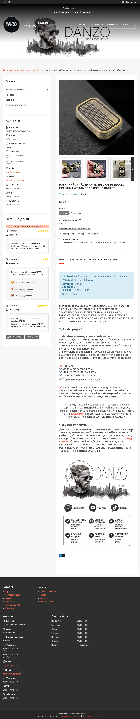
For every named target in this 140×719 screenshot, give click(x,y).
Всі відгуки (32, 337)
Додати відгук (14, 337)
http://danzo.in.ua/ (14, 172)
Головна (81, 24)
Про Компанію (46, 601)
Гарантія (9, 591)
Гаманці (8, 598)
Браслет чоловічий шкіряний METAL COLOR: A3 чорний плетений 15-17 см (27, 273)
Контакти (112, 24)
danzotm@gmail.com (15, 180)
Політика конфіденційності (93, 716)
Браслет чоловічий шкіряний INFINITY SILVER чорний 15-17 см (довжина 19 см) (28, 325)
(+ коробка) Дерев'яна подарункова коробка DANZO (27, 319)
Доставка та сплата (16, 105)
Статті (43, 595)
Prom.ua (84, 714)
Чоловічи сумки (12, 595)
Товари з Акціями (48, 591)
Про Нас (10, 95)
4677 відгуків (130, 2)
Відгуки (10, 100)
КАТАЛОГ (95, 24)
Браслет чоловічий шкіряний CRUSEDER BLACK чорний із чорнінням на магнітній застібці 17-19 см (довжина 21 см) (28, 246)
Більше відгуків (12, 605)
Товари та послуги (15, 70)
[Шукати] (133, 24)
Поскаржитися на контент (70, 716)
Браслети (10, 601)
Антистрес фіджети (35, 70)
